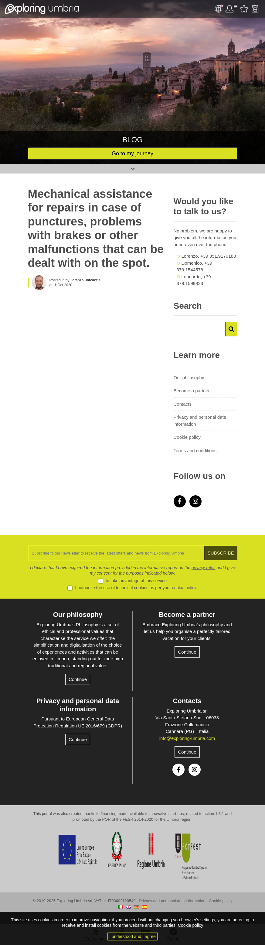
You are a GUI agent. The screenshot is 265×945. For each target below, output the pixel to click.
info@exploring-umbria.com (187, 738)
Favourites (244, 9)
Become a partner (192, 390)
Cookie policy (187, 437)
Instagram (195, 501)
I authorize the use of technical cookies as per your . (136, 587)
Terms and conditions (195, 450)
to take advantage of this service (136, 580)
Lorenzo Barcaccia (85, 280)
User (231, 9)
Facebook (180, 501)
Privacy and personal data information (200, 420)
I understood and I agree (132, 936)
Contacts (183, 404)
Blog (132, 140)
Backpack (255, 9)
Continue (78, 679)
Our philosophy (189, 377)
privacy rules (204, 567)
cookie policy (184, 587)
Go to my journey (132, 153)
